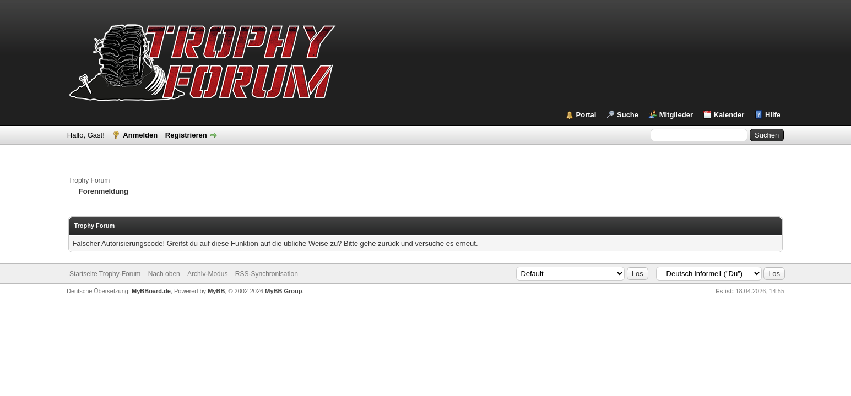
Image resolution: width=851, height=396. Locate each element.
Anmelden (140, 135)
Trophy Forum (89, 180)
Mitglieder (676, 115)
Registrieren (186, 135)
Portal (586, 115)
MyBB (216, 291)
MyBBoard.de (151, 291)
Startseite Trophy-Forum (104, 274)
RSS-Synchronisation (266, 274)
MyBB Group (283, 291)
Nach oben (164, 274)
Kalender (729, 115)
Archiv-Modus (207, 274)
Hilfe (772, 115)
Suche (627, 115)
